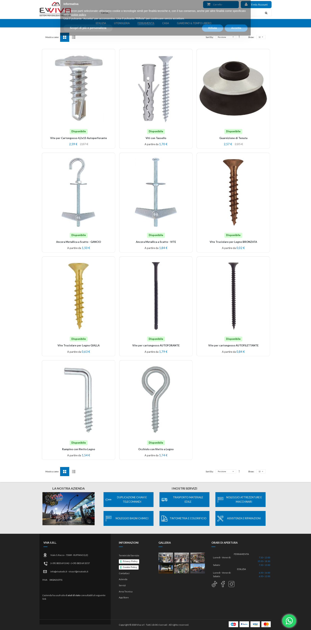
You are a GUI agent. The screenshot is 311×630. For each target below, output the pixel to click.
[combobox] (180, 12)
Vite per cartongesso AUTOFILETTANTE (233, 345)
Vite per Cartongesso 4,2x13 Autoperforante (78, 138)
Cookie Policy (130, 567)
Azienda (123, 579)
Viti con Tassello (156, 138)
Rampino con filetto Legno (78, 449)
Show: (251, 37)
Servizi (122, 585)
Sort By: (210, 37)
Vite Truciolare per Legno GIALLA (79, 345)
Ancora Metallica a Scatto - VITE (156, 241)
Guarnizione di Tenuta (233, 138)
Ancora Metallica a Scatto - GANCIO (78, 241)
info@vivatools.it (58, 571)
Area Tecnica (125, 591)
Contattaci (124, 573)
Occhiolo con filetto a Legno (156, 449)
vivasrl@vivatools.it (78, 571)
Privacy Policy (130, 561)
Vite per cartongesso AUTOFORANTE (155, 345)
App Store (124, 597)
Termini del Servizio (129, 555)
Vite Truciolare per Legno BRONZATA (233, 241)
